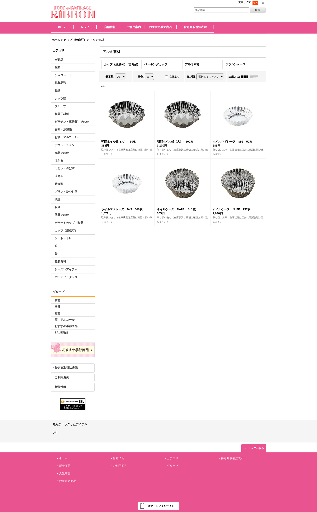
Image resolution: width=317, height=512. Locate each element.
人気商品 (64, 473)
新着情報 (60, 387)
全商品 (59, 59)
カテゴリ (172, 458)
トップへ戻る (256, 448)
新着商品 (64, 465)
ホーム (63, 458)
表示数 (109, 76)
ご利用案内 (62, 377)
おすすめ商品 (67, 481)
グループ (172, 465)
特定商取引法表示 (66, 367)
